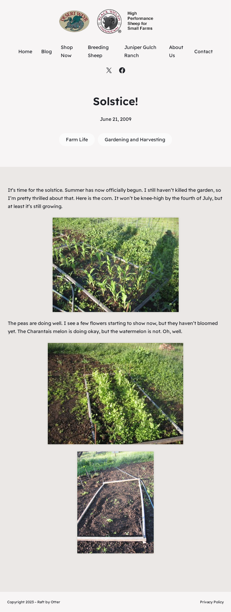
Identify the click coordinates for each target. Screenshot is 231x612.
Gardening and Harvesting (135, 139)
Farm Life (77, 139)
